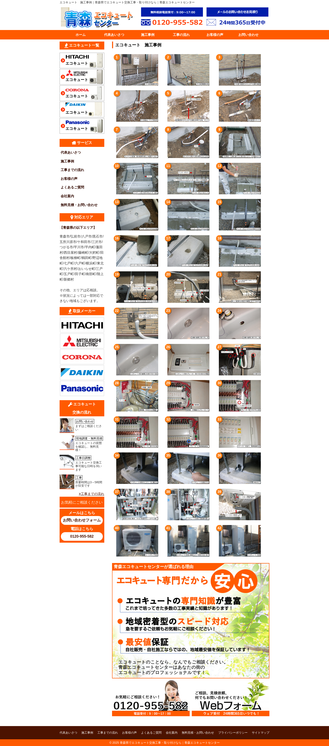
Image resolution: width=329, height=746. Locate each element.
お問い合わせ (248, 35)
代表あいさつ (114, 35)
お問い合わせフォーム (82, 520)
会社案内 (67, 196)
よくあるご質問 (72, 187)
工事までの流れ (72, 170)
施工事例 (147, 35)
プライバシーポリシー (233, 732)
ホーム (81, 35)
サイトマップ (260, 732)
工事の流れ (181, 35)
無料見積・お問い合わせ (79, 205)
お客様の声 (214, 35)
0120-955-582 (82, 536)
